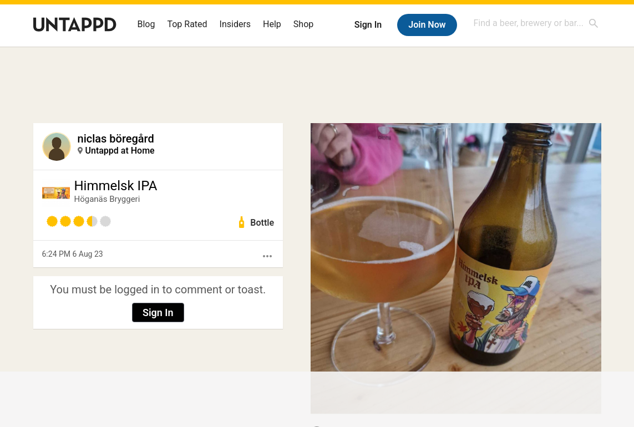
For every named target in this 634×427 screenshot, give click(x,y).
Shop (303, 24)
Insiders (235, 24)
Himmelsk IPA (116, 185)
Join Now (426, 24)
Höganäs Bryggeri (107, 199)
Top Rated (187, 24)
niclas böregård (116, 138)
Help (272, 24)
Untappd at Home (120, 150)
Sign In (368, 24)
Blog (146, 24)
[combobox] (536, 23)
